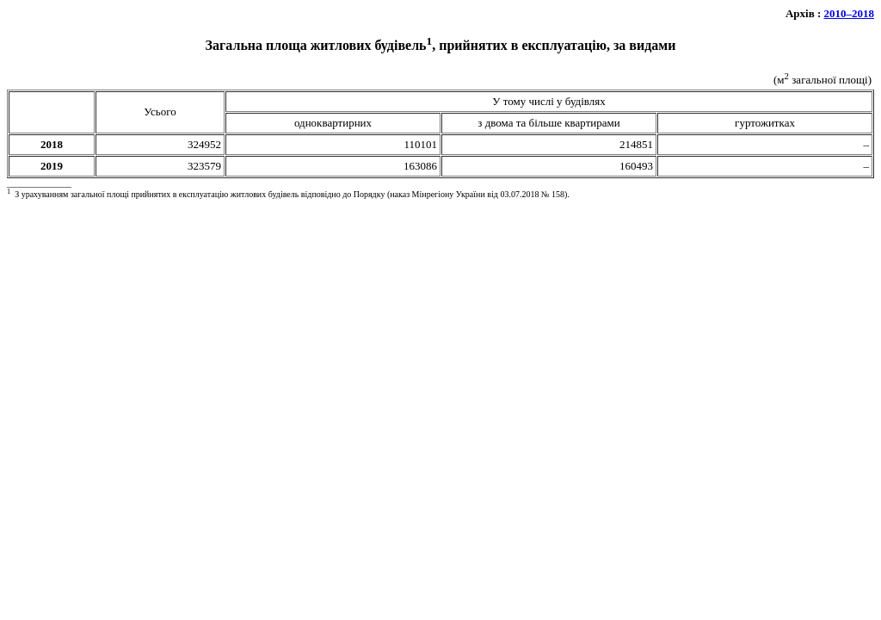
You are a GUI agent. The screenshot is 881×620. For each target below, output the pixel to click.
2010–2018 (849, 13)
